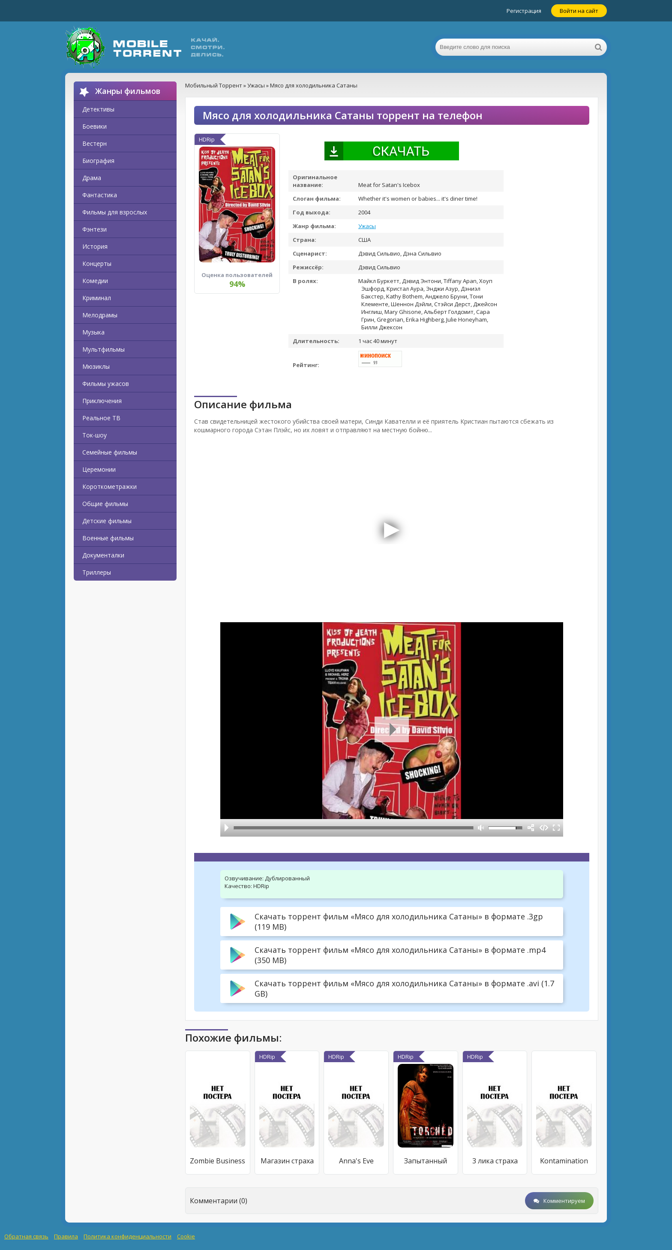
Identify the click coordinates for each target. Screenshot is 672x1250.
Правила (66, 1236)
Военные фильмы (108, 538)
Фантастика (99, 195)
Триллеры (96, 572)
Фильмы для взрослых (114, 212)
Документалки (103, 555)
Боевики (94, 126)
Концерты (96, 263)
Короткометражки (109, 486)
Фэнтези (94, 229)
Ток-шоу (94, 435)
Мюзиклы (96, 366)
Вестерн (94, 143)
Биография (98, 161)
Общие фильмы (105, 504)
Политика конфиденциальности (127, 1236)
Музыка (93, 332)
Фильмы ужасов (105, 384)
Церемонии (99, 469)
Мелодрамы (99, 315)
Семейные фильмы (109, 452)
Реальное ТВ (101, 418)
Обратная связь (26, 1236)
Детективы (98, 109)
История (95, 246)
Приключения (102, 401)
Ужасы (367, 226)
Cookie (186, 1236)
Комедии (95, 281)
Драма (91, 178)
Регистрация (524, 11)
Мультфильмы (103, 349)
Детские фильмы (107, 521)
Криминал (96, 298)
